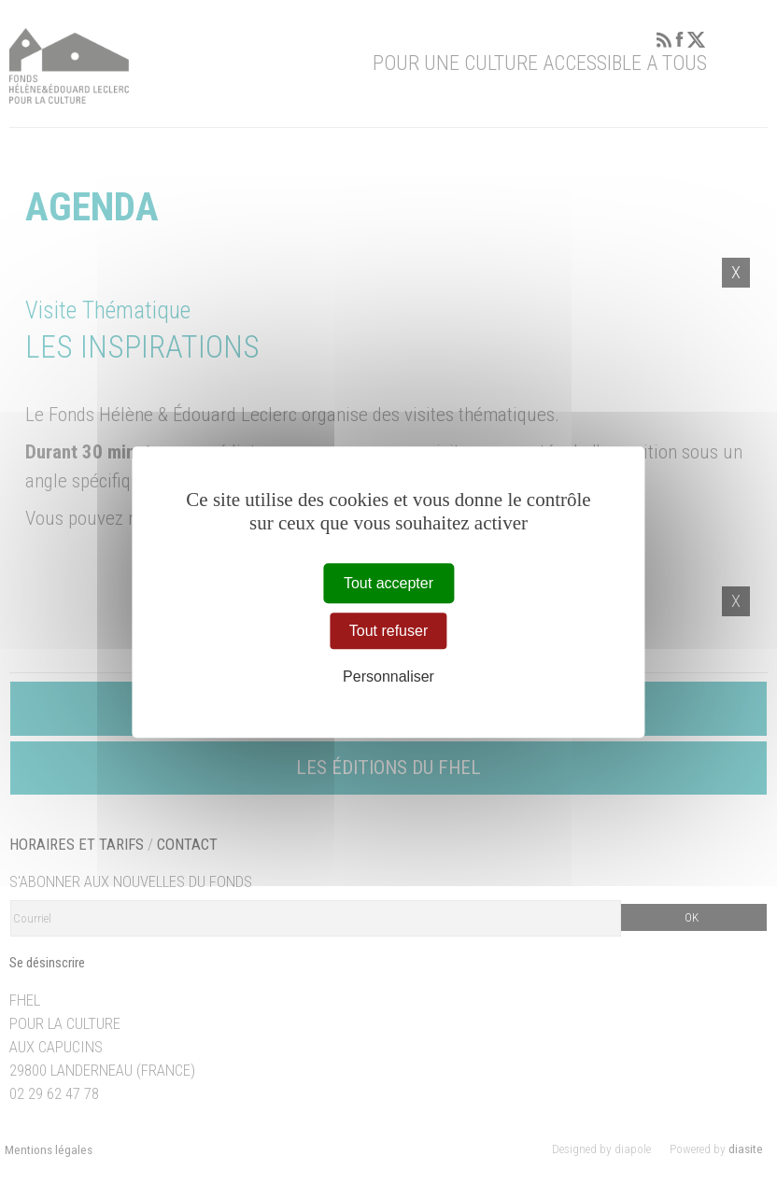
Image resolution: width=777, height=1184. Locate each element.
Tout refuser (388, 631)
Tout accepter (388, 583)
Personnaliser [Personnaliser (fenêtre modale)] (388, 677)
